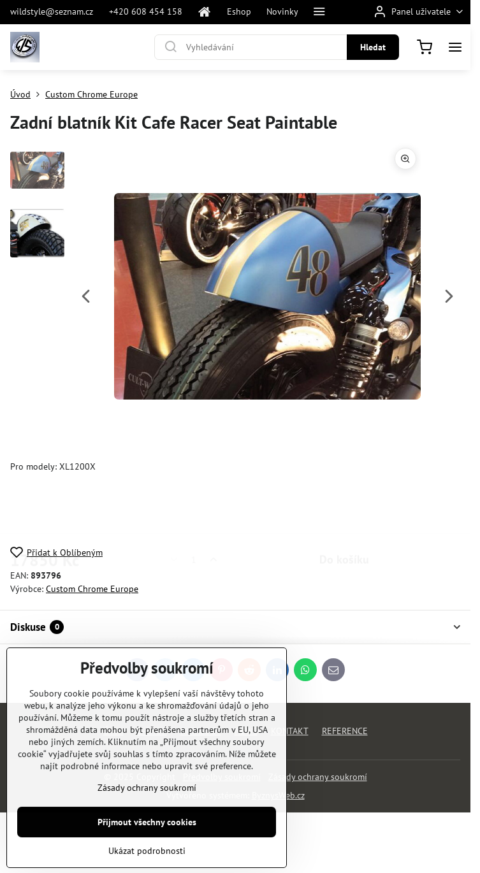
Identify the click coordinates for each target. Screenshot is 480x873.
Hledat (373, 47)
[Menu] (455, 47)
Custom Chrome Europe (92, 589)
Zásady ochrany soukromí (317, 777)
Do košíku (344, 509)
